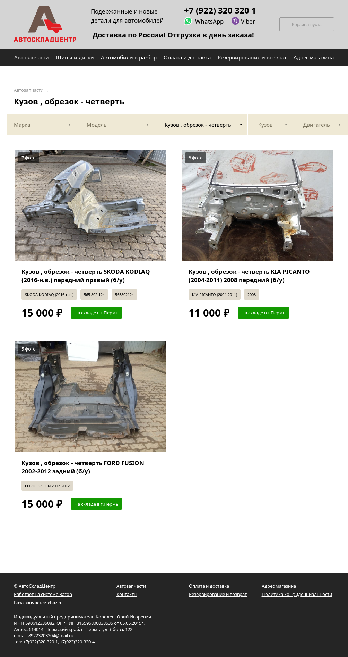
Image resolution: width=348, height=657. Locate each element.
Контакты (126, 594)
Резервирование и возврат (218, 594)
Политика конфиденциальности (297, 594)
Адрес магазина (279, 586)
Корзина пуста (307, 24)
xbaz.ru (55, 602)
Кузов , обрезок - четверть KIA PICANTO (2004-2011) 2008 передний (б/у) (249, 276)
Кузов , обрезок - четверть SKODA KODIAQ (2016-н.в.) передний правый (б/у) (85, 276)
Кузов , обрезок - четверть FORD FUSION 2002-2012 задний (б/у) (82, 467)
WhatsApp (204, 21)
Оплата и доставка (209, 586)
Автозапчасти (28, 90)
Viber (243, 21)
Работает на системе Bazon (43, 594)
